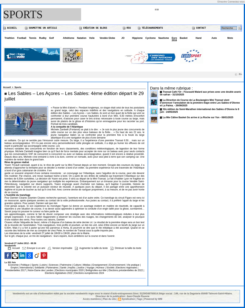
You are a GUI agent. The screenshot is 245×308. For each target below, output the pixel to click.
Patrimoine (66, 265)
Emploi (14, 267)
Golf (51, 38)
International (26, 267)
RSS (127, 28)
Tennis (32, 38)
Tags (139, 299)
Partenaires (52, 267)
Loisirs (44, 265)
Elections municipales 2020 (69, 270)
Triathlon (9, 38)
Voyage (90, 267)
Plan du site (109, 299)
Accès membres (92, 299)
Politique (25, 265)
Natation (81, 38)
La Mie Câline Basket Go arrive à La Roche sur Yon (191, 117)
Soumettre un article (41, 28)
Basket (183, 38)
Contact (199, 28)
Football (21, 38)
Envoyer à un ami (33, 248)
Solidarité (40, 267)
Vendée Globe (107, 38)
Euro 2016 (174, 39)
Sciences (54, 265)
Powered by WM (153, 299)
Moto (230, 38)
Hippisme (137, 38)
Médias (87, 265)
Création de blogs (93, 28)
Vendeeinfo (10, 245)
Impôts (71, 267)
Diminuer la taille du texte (125, 248)
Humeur (100, 267)
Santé (63, 267)
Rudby (42, 38)
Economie (13, 265)
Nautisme (163, 38)
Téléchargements (150, 28)
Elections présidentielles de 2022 (126, 270)
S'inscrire (222, 1)
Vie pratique (133, 265)
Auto (214, 38)
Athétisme (68, 38)
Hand (198, 38)
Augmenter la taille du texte (91, 248)
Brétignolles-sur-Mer (96, 270)
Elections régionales (127, 267)
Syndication (128, 299)
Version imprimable (60, 248)
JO (122, 38)
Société (110, 267)
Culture (77, 265)
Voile (92, 38)
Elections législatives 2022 (58, 273)
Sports (23, 14)
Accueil (10, 28)
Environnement (117, 265)
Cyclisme (150, 38)
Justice (81, 267)
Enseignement (100, 265)
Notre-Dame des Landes (41, 270)
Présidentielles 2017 (15, 270)
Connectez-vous (236, 1)
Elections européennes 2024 (89, 273)
